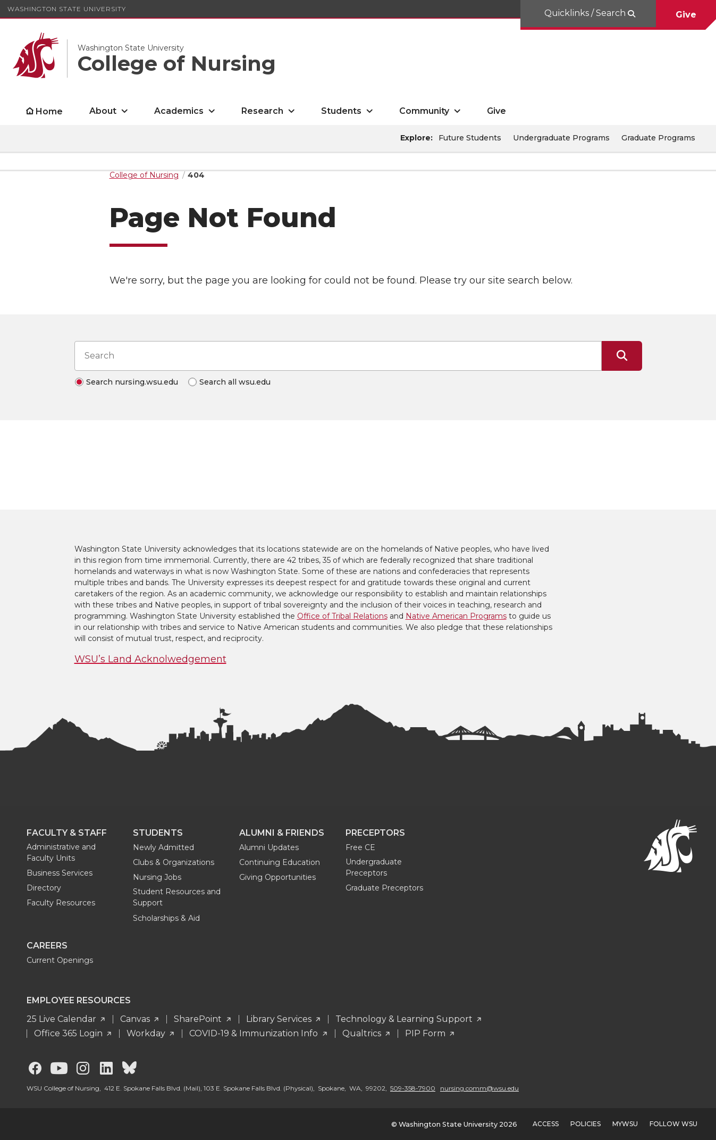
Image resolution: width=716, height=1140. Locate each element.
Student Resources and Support (177, 897)
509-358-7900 (412, 1088)
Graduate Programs (658, 138)
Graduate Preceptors (384, 888)
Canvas (136, 1019)
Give (686, 15)
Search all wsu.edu (235, 382)
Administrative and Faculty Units (61, 852)
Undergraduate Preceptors (374, 867)
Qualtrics (362, 1033)
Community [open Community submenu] (424, 111)
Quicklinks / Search (586, 13)
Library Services (280, 1019)
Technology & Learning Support (405, 1019)
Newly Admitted (163, 847)
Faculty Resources (61, 903)
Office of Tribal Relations (342, 616)
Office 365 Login (69, 1033)
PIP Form (426, 1033)
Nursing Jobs (157, 877)
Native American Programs (456, 616)
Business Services (59, 873)
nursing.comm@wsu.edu (479, 1088)
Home (49, 111)
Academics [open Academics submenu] (179, 111)
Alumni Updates (269, 847)
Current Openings (60, 960)
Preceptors (375, 833)
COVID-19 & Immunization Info (254, 1033)
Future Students (470, 138)
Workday (147, 1033)
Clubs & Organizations (173, 862)
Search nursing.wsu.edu (132, 382)
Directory (44, 888)
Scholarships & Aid (166, 918)
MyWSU (625, 1124)
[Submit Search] (622, 356)
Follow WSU (673, 1124)
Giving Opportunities (277, 877)
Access (546, 1124)
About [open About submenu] (102, 111)
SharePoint (199, 1019)
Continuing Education (279, 862)
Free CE (360, 847)
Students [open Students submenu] (341, 111)
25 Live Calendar (62, 1019)
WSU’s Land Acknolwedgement (150, 659)
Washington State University (66, 9)
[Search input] (338, 356)
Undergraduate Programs (561, 138)
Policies (585, 1124)
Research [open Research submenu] (262, 111)
